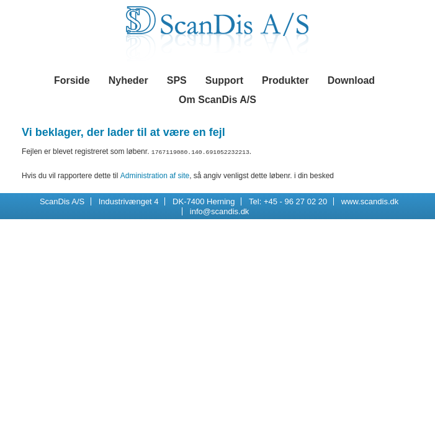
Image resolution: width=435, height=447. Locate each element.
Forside (72, 80)
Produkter (285, 80)
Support (224, 80)
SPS (177, 80)
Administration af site (154, 175)
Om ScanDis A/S (217, 99)
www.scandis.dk (369, 200)
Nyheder (128, 80)
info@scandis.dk (219, 210)
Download (351, 80)
